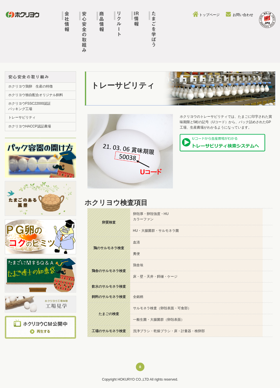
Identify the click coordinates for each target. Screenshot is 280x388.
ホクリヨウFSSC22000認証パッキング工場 (29, 106)
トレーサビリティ (22, 117)
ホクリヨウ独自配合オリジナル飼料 (35, 95)
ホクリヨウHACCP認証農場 (29, 126)
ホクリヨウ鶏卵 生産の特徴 (30, 86)
